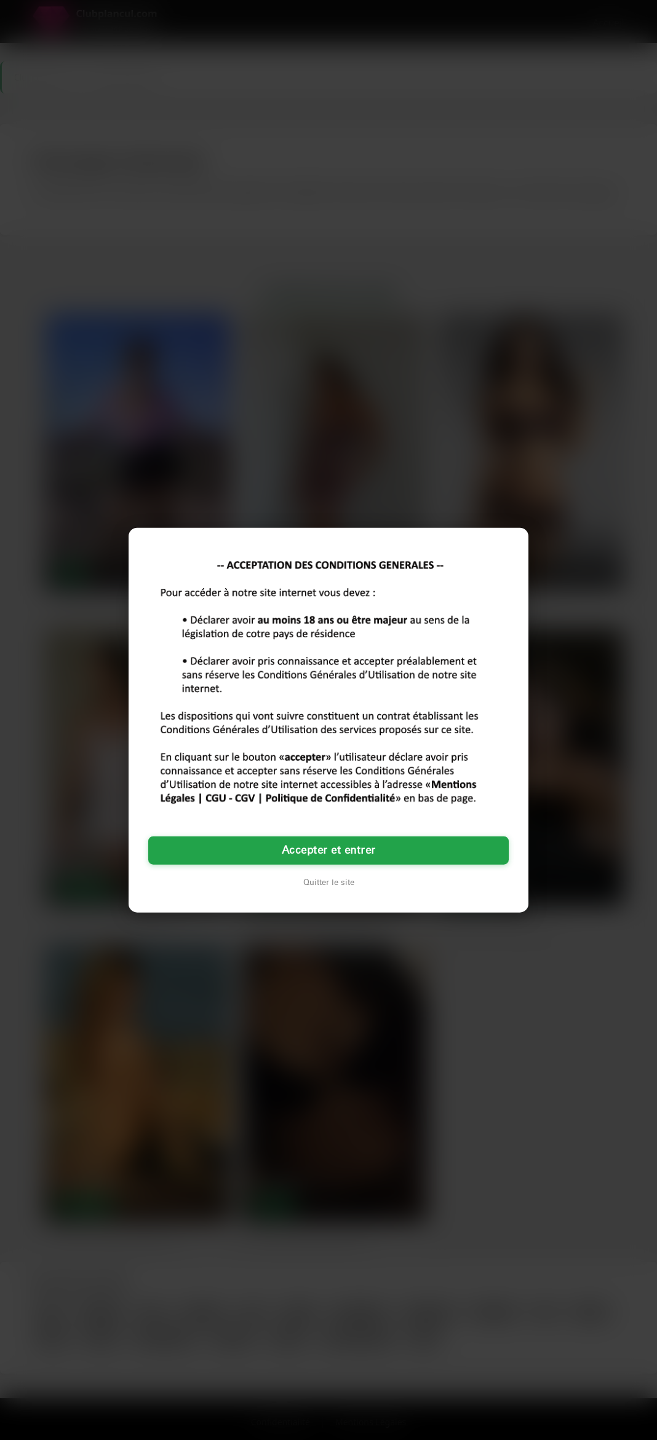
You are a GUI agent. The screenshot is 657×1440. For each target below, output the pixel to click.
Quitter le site (328, 882)
